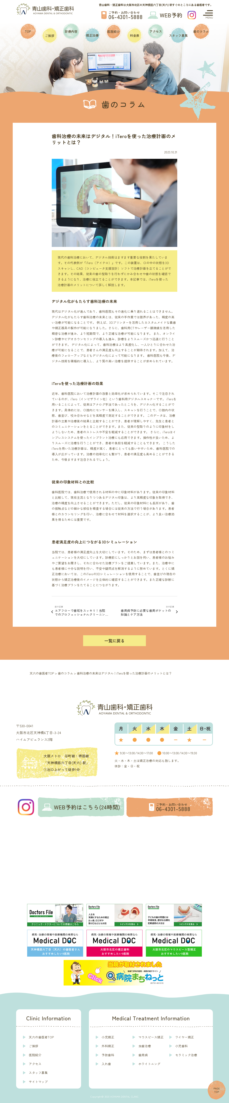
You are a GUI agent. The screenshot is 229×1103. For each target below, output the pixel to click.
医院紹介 (113, 31)
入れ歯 (106, 1064)
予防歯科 (108, 1055)
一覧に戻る (114, 641)
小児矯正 (108, 1037)
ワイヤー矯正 (184, 1037)
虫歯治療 (144, 1046)
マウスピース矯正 (151, 1037)
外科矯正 (108, 1046)
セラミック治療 (186, 1055)
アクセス (155, 31)
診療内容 (71, 31)
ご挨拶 (49, 35)
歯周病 (143, 1055)
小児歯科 (181, 1046)
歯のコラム (201, 31)
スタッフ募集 (178, 35)
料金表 (134, 35)
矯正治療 (92, 35)
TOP (28, 31)
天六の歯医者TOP (41, 1037)
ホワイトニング (149, 1064)
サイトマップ (38, 1081)
